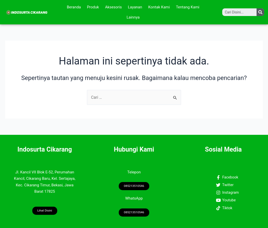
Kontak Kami (159, 7)
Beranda (74, 7)
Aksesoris (113, 7)
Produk (93, 7)
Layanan (135, 7)
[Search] (260, 12)
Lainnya (133, 17)
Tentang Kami (187, 7)
